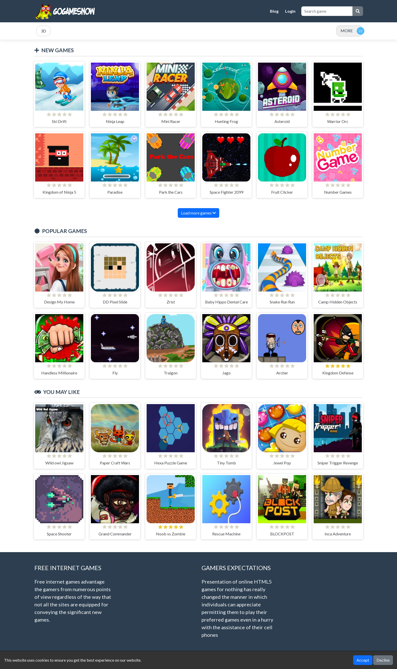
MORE (347, 30)
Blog (274, 11)
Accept (362, 660)
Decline (383, 660)
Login (290, 11)
